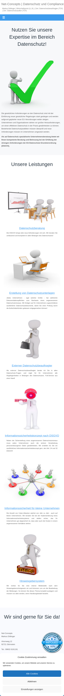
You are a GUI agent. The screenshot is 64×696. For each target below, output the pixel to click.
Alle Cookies (32, 673)
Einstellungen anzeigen (32, 689)
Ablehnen (31, 681)
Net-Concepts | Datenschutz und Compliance (32, 4)
